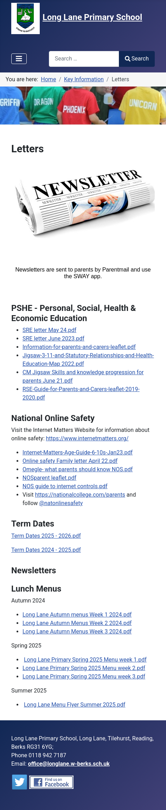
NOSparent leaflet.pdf (49, 477)
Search (137, 58)
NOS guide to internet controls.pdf (65, 486)
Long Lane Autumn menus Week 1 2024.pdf (77, 614)
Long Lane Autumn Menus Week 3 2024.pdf (77, 631)
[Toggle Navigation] (19, 58)
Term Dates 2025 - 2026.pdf (46, 535)
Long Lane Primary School (92, 17)
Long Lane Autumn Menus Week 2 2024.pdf (77, 623)
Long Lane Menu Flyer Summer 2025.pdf (74, 704)
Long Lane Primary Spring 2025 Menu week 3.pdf (84, 676)
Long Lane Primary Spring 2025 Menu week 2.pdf (84, 668)
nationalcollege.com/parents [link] (80, 494)
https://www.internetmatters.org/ (87, 438)
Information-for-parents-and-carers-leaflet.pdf (79, 347)
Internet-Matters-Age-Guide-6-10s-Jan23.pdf (78, 452)
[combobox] (84, 59)
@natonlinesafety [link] (61, 503)
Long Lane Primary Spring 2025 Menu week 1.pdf (85, 659)
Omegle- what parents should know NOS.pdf (78, 469)
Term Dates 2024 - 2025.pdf (46, 550)
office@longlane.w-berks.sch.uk (68, 763)
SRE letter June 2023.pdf (53, 338)
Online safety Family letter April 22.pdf (70, 461)
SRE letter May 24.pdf (49, 330)
